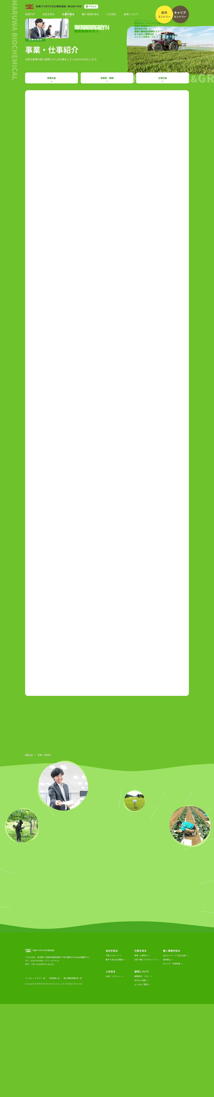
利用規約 (53, 1071)
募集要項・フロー (142, 1069)
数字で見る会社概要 (114, 1052)
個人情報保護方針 (71, 1071)
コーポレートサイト (33, 1071)
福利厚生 (167, 1052)
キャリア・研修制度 (171, 1056)
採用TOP (29, 847)
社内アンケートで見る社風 (174, 1048)
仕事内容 (162, 78)
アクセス (92, 6)
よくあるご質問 (141, 1077)
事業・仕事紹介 (141, 1048)
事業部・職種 (107, 78)
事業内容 (51, 78)
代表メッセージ (112, 1048)
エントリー (164, 14)
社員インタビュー (113, 1069)
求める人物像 (140, 1073)
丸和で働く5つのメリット (145, 1052)
